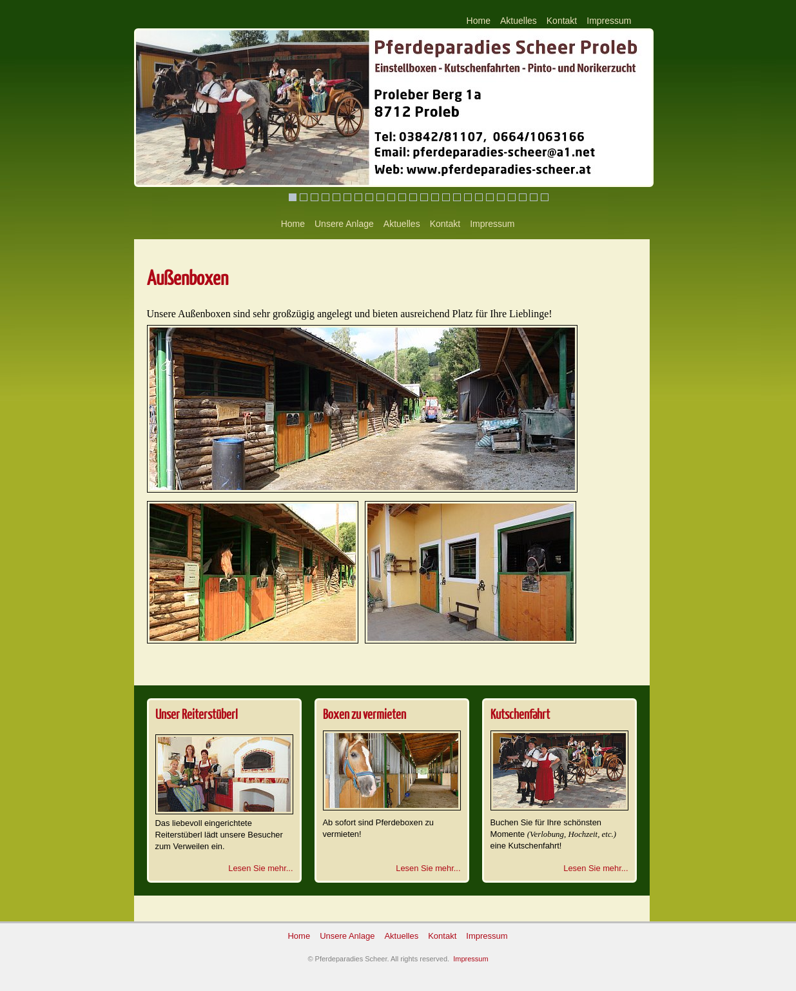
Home (478, 20)
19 (490, 197)
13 (424, 197)
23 (534, 197)
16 (457, 197)
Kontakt (562, 20)
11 (402, 197)
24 (544, 197)
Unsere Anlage (344, 224)
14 (435, 197)
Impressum (609, 20)
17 (468, 197)
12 (413, 197)
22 (523, 197)
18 (479, 197)
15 (446, 197)
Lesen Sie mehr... (260, 868)
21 (512, 197)
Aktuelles (518, 20)
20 (501, 197)
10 (391, 197)
